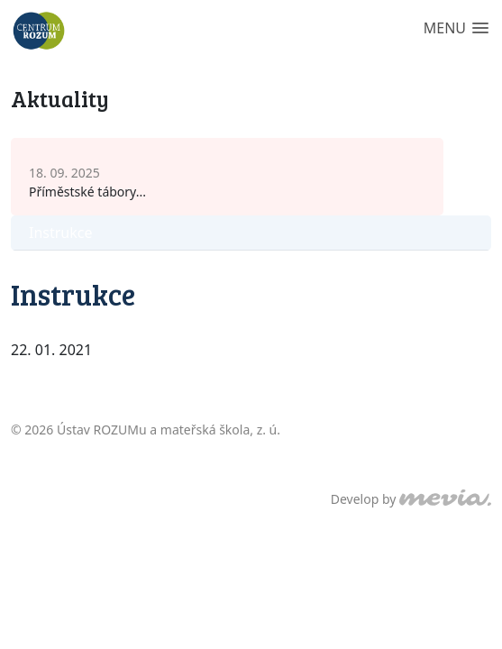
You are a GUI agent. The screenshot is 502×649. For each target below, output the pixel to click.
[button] (456, 29)
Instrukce (61, 232)
